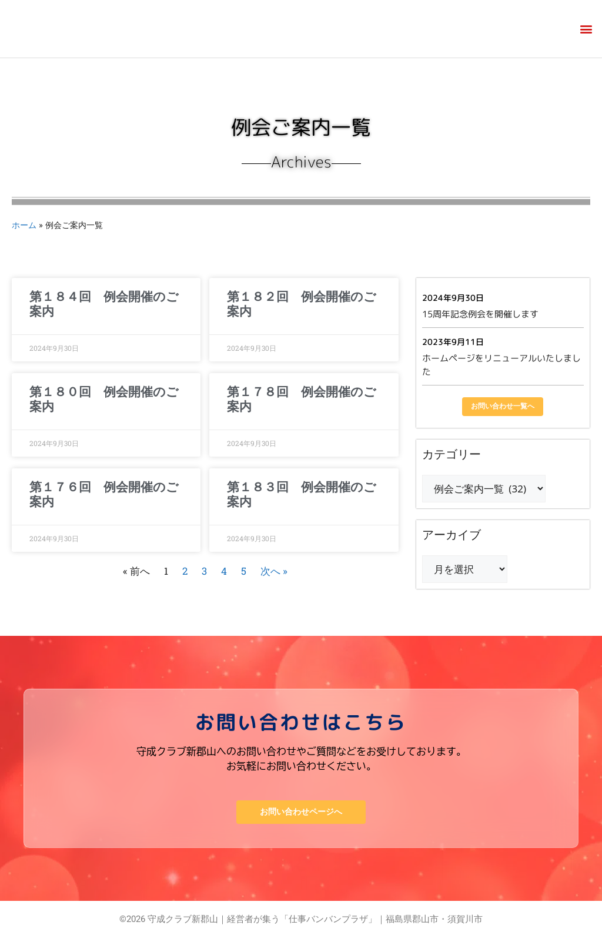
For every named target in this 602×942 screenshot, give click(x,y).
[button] (586, 29)
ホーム (24, 224)
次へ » (273, 571)
